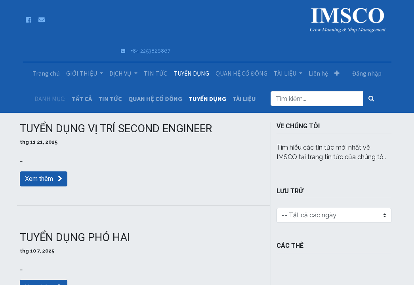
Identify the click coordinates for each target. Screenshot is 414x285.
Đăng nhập (367, 73)
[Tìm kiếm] (371, 98)
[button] (337, 73)
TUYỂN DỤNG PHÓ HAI (75, 237)
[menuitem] (46, 73)
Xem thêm (43, 178)
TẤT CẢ (82, 99)
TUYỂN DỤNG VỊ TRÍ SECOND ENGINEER (116, 128)
